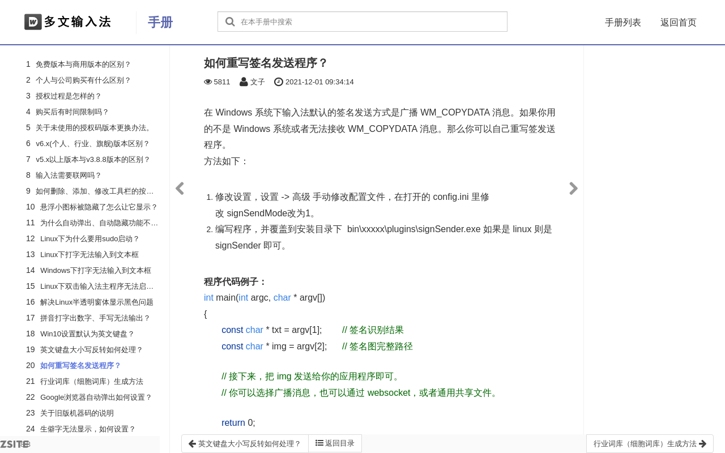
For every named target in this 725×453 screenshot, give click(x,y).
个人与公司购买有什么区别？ (83, 80)
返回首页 (678, 22)
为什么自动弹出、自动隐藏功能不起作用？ (110, 223)
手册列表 (623, 22)
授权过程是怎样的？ (69, 96)
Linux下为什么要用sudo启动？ (90, 238)
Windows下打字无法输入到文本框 (95, 270)
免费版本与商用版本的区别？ (83, 64)
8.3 (15, 446)
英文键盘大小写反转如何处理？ (91, 349)
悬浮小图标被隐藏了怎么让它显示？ (99, 207)
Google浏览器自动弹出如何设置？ (96, 397)
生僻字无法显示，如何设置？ (88, 429)
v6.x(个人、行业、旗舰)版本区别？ (93, 143)
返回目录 (335, 443)
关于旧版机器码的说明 (77, 413)
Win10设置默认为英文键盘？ (87, 334)
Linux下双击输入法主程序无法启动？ (100, 286)
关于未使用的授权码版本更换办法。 (94, 127)
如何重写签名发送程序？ (80, 365)
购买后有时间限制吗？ (72, 112)
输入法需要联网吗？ (69, 175)
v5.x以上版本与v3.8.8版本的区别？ (93, 159)
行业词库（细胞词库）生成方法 (91, 381)
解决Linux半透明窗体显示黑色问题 (96, 302)
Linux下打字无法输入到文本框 (89, 254)
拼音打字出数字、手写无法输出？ (95, 318)
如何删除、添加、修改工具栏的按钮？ (98, 191)
